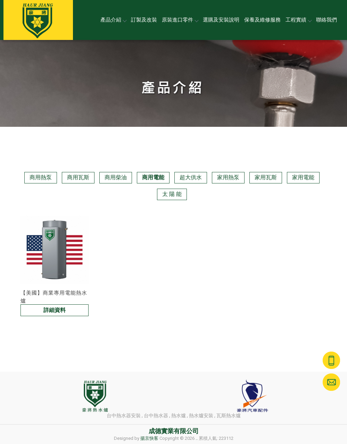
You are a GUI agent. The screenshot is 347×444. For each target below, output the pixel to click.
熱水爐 (178, 415)
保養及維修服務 (262, 20)
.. (197, 438)
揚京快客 (149, 438)
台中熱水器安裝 (124, 415)
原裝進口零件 (180, 20)
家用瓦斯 (266, 177)
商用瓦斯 (78, 177)
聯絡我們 (326, 20)
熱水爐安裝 (201, 415)
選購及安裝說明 (221, 20)
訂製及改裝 (144, 20)
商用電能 (153, 177)
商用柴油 (116, 177)
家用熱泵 (228, 177)
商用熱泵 (41, 177)
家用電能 (303, 177)
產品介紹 (113, 20)
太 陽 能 (172, 194)
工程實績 (298, 20)
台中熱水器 (156, 415)
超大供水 (191, 177)
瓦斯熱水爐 (228, 415)
